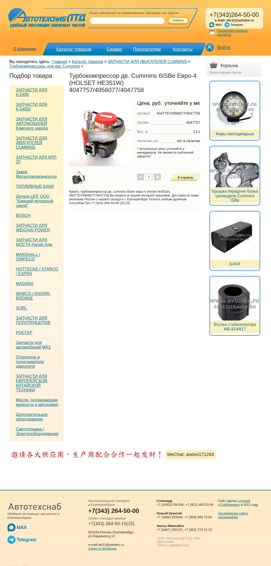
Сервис (115, 49)
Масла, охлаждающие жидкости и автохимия (37, 402)
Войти (223, 47)
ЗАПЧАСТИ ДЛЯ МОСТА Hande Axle (34, 242)
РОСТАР (24, 332)
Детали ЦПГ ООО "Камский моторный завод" (34, 201)
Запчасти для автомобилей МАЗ (33, 344)
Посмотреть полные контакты (232, 32)
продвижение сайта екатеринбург (233, 515)
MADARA (24, 283)
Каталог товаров (73, 49)
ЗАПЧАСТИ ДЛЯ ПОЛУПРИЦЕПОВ (33, 320)
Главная (59, 61)
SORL (21, 308)
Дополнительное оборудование (32, 416)
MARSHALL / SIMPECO (28, 256)
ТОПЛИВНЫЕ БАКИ (35, 186)
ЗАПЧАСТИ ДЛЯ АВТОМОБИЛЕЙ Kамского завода (32, 123)
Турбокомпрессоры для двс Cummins (44, 66)
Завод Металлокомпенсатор (36, 174)
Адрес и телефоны (102, 548)
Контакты (182, 49)
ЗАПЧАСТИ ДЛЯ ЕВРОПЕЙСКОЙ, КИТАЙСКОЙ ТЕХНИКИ (32, 383)
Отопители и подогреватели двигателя (30, 361)
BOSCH (23, 215)
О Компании (24, 49)
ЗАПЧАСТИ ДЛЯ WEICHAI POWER (33, 227)
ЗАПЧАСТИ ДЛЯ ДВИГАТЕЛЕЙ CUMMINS (147, 61)
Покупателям (147, 49)
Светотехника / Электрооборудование (37, 431)
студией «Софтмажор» (234, 503)
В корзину (185, 177)
